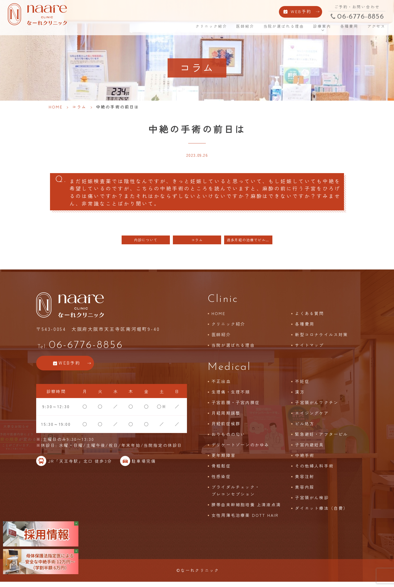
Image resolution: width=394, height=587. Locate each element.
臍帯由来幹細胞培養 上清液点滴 (246, 509)
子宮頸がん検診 (312, 502)
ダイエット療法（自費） (321, 512)
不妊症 (302, 385)
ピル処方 (304, 428)
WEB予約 (296, 12)
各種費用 (345, 28)
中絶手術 (304, 459)
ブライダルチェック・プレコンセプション (236, 494)
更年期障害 (224, 459)
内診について (146, 244)
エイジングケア (312, 417)
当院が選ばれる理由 (280, 28)
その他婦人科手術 (314, 470)
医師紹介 (242, 28)
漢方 (300, 396)
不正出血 (221, 385)
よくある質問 (309, 318)
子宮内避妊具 (309, 449)
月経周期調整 (226, 417)
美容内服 (304, 491)
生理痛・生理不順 (231, 396)
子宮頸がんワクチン (316, 407)
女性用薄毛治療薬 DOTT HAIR (245, 519)
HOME (180, 27)
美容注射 (304, 481)
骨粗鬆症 (221, 470)
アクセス (372, 28)
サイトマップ (309, 349)
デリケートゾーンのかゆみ (240, 449)
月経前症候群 (226, 428)
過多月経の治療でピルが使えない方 (249, 244)
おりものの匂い (228, 438)
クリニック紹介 (208, 28)
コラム (79, 107)
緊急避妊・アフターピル (321, 438)
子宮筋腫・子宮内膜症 (236, 407)
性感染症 (221, 481)
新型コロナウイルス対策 (321, 339)
